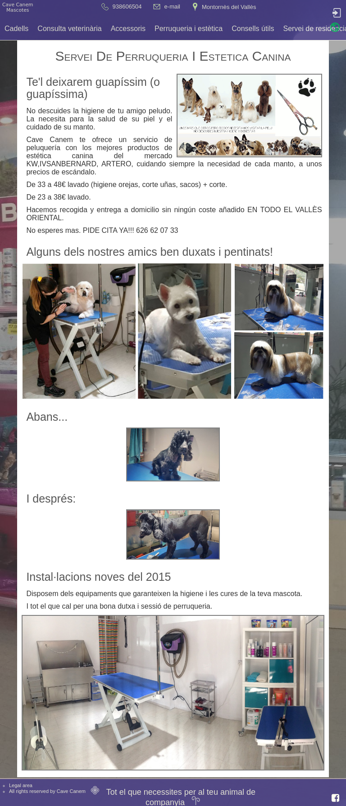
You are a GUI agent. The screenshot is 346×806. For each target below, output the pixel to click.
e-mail (172, 6)
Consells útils (253, 28)
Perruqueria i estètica (189, 28)
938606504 (127, 6)
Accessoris (128, 28)
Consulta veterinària (69, 28)
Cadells (16, 28)
